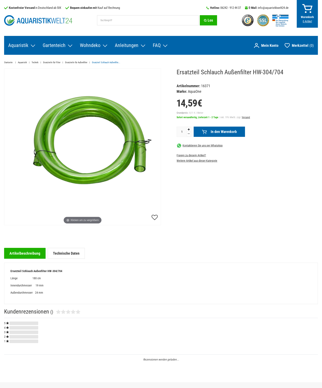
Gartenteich (54, 45)
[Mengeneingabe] (182, 132)
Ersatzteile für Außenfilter (76, 62)
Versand (246, 117)
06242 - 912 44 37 (230, 8)
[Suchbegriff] (148, 20)
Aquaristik (18, 45)
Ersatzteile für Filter (51, 62)
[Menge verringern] (189, 134)
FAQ (157, 45)
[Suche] (208, 20)
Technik (35, 62)
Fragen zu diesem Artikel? (191, 155)
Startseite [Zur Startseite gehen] (8, 62)
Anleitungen (126, 45)
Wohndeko (90, 45)
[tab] (25, 253)
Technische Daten (66, 253)
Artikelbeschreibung (24, 253)
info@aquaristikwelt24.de (273, 8)
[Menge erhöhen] (189, 129)
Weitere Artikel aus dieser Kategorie (197, 160)
